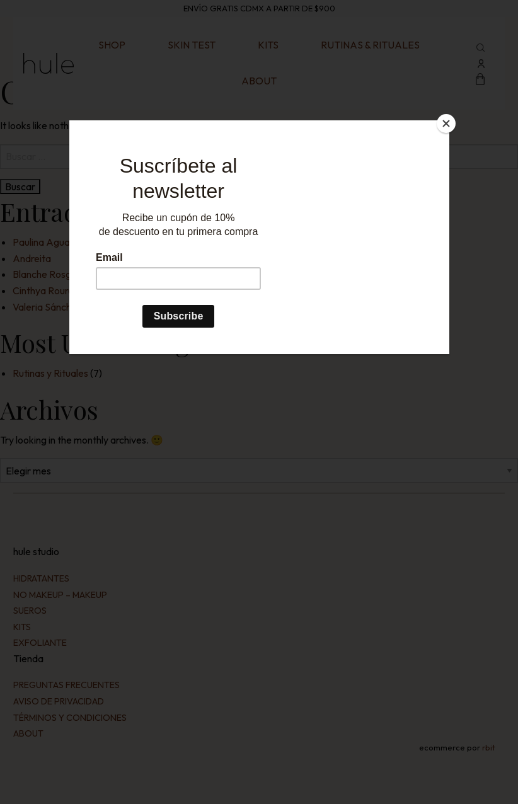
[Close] (446, 123)
